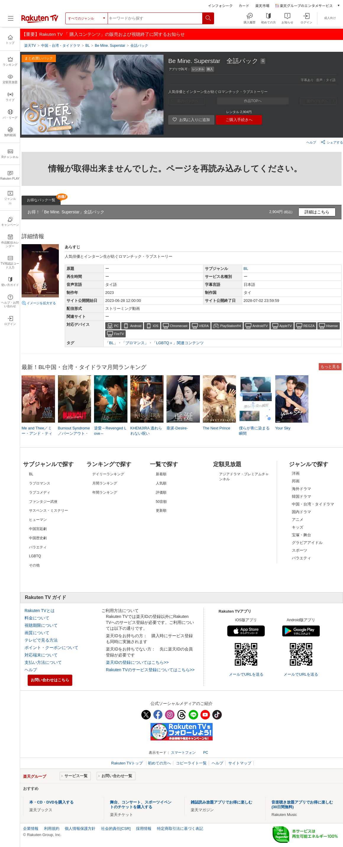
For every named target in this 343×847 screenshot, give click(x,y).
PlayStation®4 (230, 326)
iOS (155, 326)
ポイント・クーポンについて (51, 647)
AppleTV (285, 326)
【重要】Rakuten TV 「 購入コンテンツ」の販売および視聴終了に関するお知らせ (103, 34)
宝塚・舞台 (301, 535)
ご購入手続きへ (239, 119)
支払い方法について (43, 662)
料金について (37, 618)
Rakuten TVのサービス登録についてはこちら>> (150, 669)
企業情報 (30, 828)
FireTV (119, 334)
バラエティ (301, 558)
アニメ (297, 519)
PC (116, 326)
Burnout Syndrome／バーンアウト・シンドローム (74, 433)
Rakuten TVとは (40, 610)
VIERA (204, 326)
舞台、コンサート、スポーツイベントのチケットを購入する (141, 804)
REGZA (309, 326)
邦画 (296, 481)
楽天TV (30, 46)
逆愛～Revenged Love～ (110, 431)
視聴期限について (41, 625)
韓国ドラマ (301, 496)
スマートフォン (183, 753)
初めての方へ (159, 763)
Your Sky (283, 428)
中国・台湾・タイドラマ (313, 504)
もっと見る (330, 366)
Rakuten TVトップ (127, 763)
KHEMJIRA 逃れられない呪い (146, 431)
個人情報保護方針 (80, 828)
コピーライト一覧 (191, 763)
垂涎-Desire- (177, 428)
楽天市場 (262, 5)
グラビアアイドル (307, 542)
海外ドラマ (301, 489)
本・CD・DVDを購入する (51, 802)
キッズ (297, 527)
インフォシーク (220, 5)
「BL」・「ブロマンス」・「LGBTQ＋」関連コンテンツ (154, 343)
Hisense (332, 326)
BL (246, 268)
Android (135, 326)
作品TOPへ (253, 101)
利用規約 (51, 828)
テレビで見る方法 (41, 640)
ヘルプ (311, 142)
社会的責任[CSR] (116, 828)
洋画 (296, 473)
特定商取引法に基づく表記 (180, 828)
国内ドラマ (301, 512)
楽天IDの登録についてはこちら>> (137, 662)
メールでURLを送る (246, 674)
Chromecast (178, 326)
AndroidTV (260, 326)
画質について (37, 632)
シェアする (332, 142)
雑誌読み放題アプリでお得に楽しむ (221, 802)
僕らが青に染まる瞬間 (254, 431)
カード (244, 5)
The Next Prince (216, 428)
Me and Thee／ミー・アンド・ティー (37, 433)
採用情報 (143, 828)
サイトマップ (239, 763)
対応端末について (41, 655)
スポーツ (299, 550)
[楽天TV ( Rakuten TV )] (39, 20)
